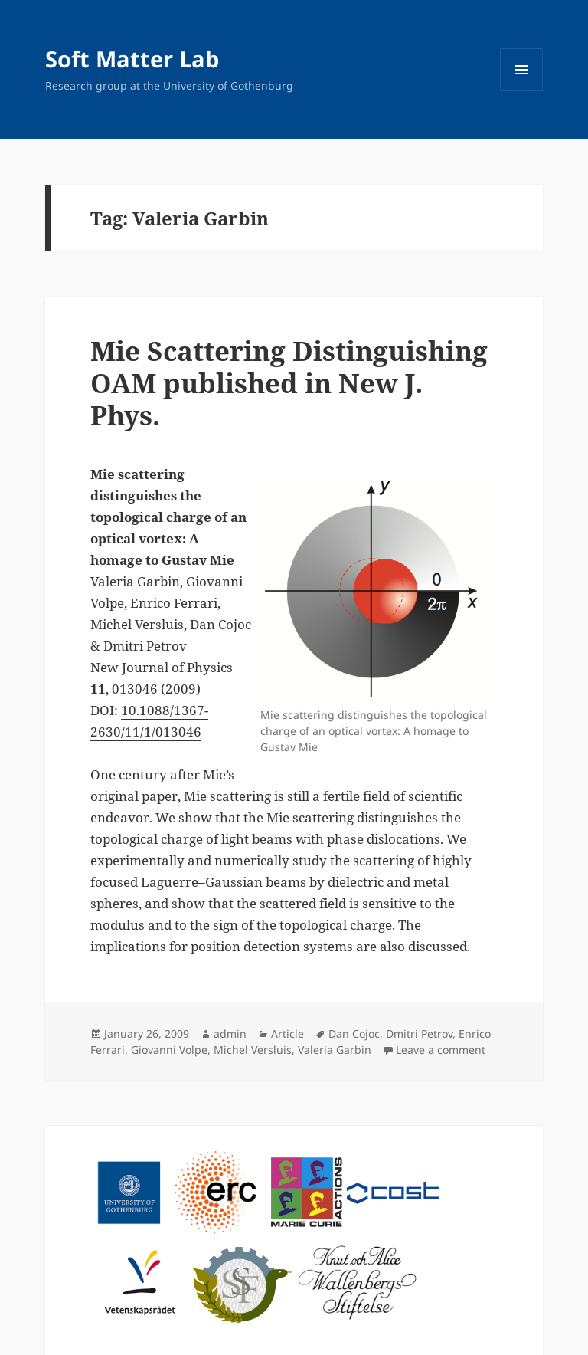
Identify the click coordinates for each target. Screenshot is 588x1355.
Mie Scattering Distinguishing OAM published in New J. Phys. (289, 383)
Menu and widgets (522, 90)
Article (287, 1033)
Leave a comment (440, 1049)
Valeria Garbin (334, 1049)
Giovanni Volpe (169, 1049)
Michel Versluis (253, 1049)
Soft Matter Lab (132, 59)
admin (230, 1033)
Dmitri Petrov (419, 1033)
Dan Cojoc (354, 1033)
